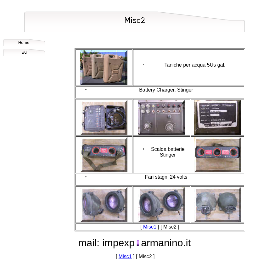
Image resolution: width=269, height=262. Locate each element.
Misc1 (149, 226)
